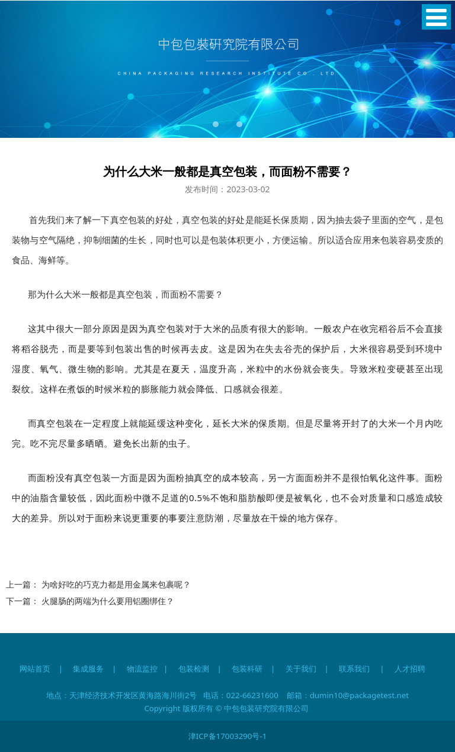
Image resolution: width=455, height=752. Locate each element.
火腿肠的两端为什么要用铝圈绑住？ (107, 600)
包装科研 (247, 668)
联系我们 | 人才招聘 (387, 668)
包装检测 (193, 668)
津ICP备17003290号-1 (227, 736)
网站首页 (35, 668)
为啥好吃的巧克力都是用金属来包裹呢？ (116, 584)
